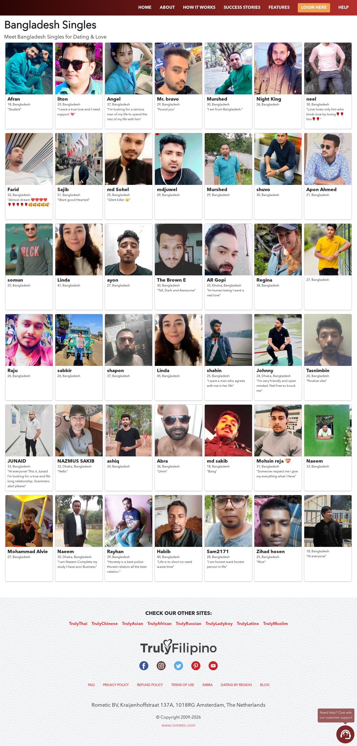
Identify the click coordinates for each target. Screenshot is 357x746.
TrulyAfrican (159, 624)
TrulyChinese (105, 624)
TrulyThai (78, 624)
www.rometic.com (178, 726)
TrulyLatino (248, 624)
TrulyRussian (188, 624)
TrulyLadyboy (219, 624)
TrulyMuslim (275, 624)
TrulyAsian (132, 624)
